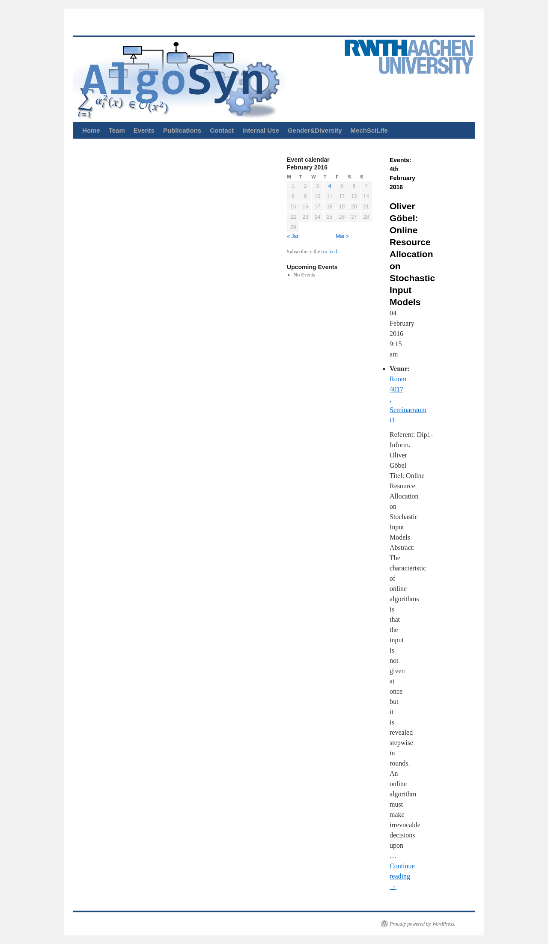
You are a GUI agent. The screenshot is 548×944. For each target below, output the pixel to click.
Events (144, 130)
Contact (222, 130)
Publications (182, 130)
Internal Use (260, 130)
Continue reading (402, 876)
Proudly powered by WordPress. (423, 924)
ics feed (329, 252)
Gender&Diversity (315, 130)
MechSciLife (369, 130)
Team (117, 130)
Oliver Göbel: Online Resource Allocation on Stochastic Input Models (412, 254)
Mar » (342, 236)
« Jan (293, 236)
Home (91, 130)
